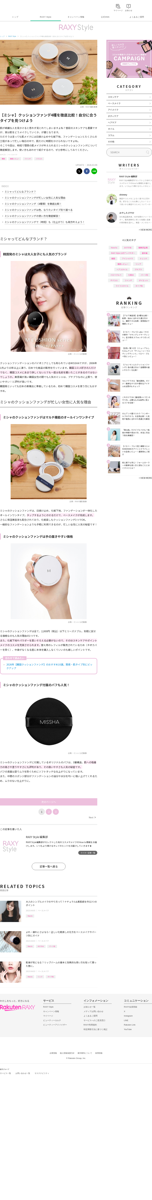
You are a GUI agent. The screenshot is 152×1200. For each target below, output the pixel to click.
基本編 (144, 253)
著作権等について (85, 1053)
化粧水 (131, 275)
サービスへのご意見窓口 (94, 1020)
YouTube (128, 1029)
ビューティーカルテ (52, 1020)
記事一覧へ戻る (49, 866)
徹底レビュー (14, 159)
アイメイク (113, 109)
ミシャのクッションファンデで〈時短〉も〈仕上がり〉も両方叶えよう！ (45, 222)
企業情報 (53, 1053)
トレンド (143, 258)
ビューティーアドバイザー (55, 1025)
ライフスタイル (122, 286)
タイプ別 (51, 976)
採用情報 (98, 1053)
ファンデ (28, 159)
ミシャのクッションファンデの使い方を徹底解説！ (32, 216)
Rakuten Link (129, 1025)
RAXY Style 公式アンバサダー (123, 253)
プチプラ (138, 269)
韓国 (3, 159)
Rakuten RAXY (13, 7)
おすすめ (41, 946)
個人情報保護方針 (67, 1053)
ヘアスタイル (122, 269)
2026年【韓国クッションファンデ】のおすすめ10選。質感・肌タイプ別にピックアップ (49, 666)
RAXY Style (45, 17)
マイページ (48, 1016)
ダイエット (143, 280)
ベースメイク (12, 154)
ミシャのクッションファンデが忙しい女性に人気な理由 (35, 197)
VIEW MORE (145, 229)
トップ (15, 17)
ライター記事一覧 (88, 852)
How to (30, 916)
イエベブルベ (115, 275)
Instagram (128, 1016)
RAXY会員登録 (130, 1007)
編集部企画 (143, 247)
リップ (40, 976)
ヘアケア (112, 122)
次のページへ (48, 802)
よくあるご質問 (137, 17)
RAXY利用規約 (90, 1025)
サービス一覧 (5, 1073)
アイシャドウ (127, 258)
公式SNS (105, 17)
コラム (111, 135)
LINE (126, 1020)
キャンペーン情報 (76, 17)
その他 (111, 141)
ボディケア (113, 116)
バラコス (39, 159)
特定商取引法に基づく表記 (95, 1029)
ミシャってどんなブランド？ (20, 191)
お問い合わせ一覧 (23, 1073)
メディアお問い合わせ (93, 1011)
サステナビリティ (42, 1073)
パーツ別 (52, 946)
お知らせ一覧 (89, 1007)
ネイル (111, 128)
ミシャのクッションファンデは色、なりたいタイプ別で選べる (39, 210)
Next (92, 817)
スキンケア (113, 96)
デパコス (114, 280)
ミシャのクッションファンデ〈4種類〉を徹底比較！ (33, 204)
